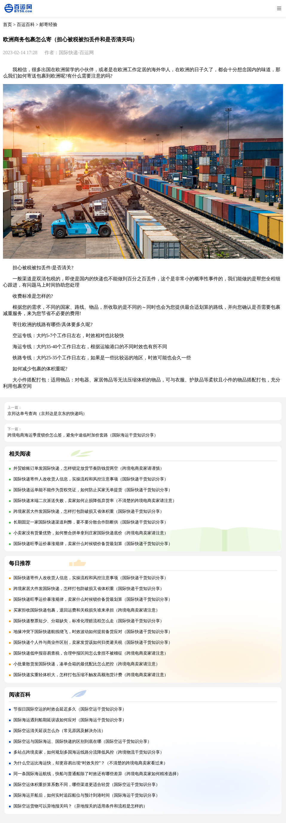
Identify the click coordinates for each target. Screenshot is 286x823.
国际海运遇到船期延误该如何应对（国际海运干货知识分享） (69, 720)
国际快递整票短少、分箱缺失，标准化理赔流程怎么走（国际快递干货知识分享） (88, 621)
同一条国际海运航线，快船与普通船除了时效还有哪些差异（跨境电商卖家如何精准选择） (97, 774)
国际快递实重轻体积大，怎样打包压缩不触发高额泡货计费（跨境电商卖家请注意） (90, 675)
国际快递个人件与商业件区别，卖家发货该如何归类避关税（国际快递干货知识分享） (92, 642)
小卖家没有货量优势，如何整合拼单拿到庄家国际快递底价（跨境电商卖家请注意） (90, 533)
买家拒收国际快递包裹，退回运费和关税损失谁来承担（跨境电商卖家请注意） (86, 610)
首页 (7, 24)
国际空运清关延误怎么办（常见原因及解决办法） (59, 730)
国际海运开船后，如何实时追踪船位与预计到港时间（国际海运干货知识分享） (86, 795)
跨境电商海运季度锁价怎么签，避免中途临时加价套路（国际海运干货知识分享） (82, 435)
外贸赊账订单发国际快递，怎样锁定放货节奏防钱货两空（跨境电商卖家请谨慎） (88, 468)
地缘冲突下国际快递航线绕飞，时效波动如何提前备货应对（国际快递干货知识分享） (92, 631)
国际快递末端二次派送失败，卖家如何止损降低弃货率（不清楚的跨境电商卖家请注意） (95, 500)
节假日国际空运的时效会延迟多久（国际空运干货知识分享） (69, 709)
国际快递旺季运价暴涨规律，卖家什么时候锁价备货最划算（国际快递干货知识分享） (92, 543)
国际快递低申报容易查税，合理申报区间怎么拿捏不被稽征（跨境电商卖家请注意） (90, 653)
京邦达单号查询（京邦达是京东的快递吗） (47, 413)
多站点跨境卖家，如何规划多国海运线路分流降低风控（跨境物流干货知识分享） (88, 752)
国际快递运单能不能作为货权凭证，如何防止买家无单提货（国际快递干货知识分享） (92, 490)
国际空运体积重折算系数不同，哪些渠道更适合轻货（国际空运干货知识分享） (86, 784)
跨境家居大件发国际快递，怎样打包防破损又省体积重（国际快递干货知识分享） (88, 511)
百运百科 (26, 24)
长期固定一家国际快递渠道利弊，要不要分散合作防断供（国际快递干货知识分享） (90, 522)
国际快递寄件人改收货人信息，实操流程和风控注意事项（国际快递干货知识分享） (90, 479)
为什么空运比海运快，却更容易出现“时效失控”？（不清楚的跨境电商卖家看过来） (90, 763)
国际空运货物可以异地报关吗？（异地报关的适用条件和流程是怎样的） (80, 806)
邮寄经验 (48, 24)
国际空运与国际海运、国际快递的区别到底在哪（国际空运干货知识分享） (82, 741)
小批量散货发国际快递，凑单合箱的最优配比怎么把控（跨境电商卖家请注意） (86, 664)
